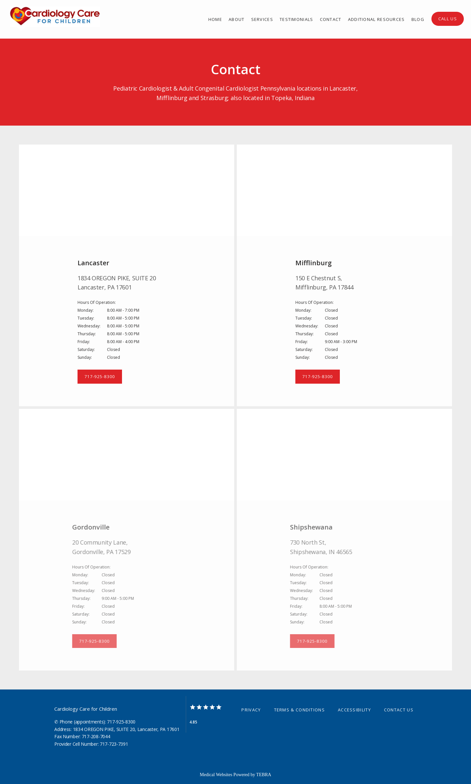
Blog (417, 19)
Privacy (251, 710)
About (237, 19)
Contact (330, 19)
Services (262, 19)
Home (215, 19)
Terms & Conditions (299, 710)
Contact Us (398, 710)
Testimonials (296, 19)
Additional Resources (376, 19)
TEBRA (263, 774)
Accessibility (354, 710)
